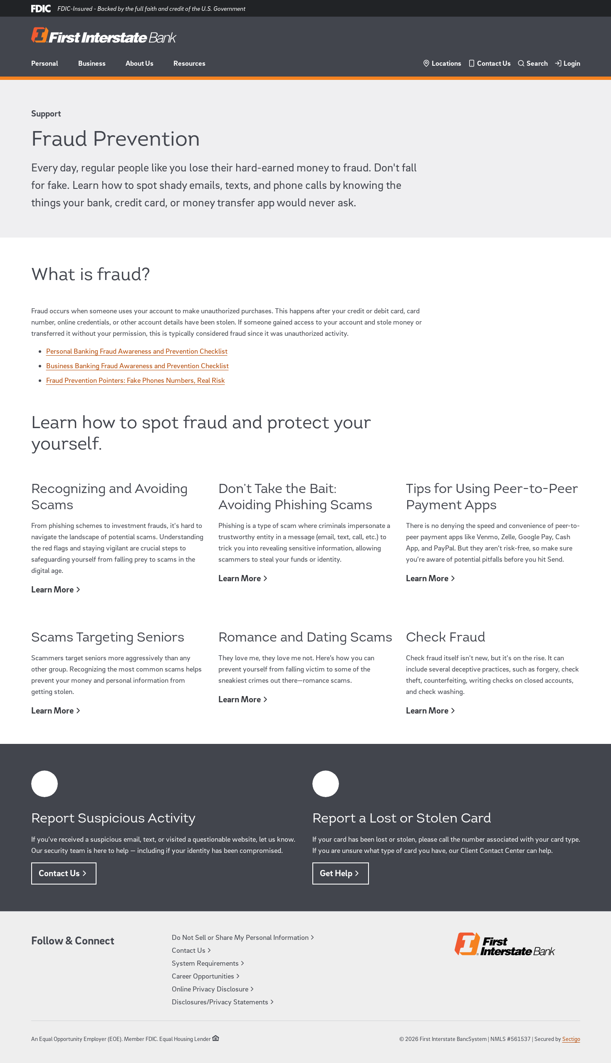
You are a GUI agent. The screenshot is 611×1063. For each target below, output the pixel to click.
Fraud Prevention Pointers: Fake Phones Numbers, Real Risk (135, 380)
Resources (189, 63)
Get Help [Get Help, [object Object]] (340, 872)
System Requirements (209, 963)
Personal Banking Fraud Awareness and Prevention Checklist (137, 351)
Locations (442, 63)
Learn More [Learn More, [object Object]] (57, 589)
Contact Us (489, 63)
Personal (44, 63)
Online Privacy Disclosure (214, 988)
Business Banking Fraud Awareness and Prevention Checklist (137, 365)
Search (532, 63)
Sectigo (571, 1038)
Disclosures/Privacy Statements (224, 1001)
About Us (139, 63)
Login (567, 63)
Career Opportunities (207, 975)
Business (92, 63)
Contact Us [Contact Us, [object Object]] (64, 872)
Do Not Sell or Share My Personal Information (244, 937)
